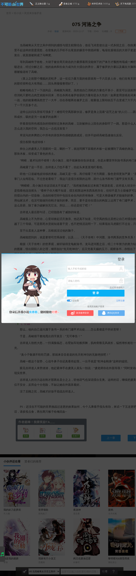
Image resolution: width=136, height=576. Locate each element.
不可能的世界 (12, 3)
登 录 (95, 293)
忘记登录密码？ (117, 287)
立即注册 (120, 301)
